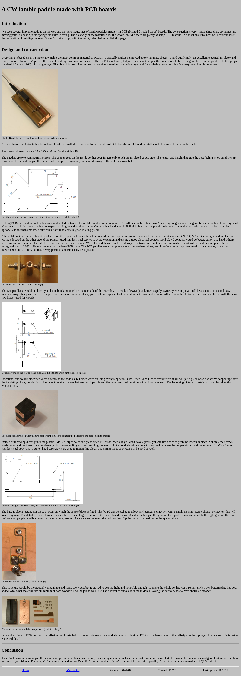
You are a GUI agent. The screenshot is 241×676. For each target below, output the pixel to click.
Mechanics (72, 670)
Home (25, 670)
